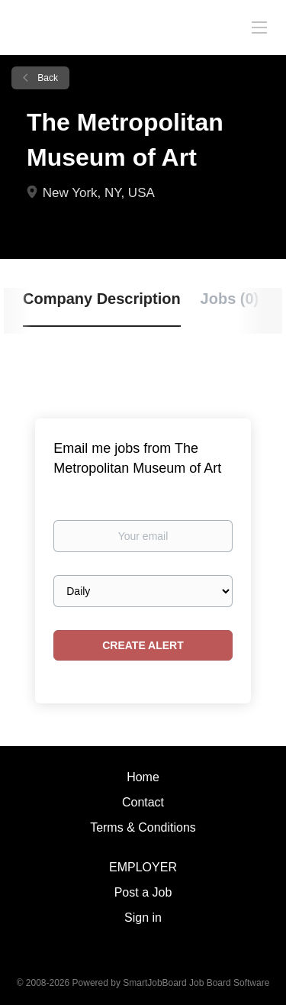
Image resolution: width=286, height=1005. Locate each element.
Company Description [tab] (102, 298)
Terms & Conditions (143, 827)
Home (143, 777)
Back (46, 78)
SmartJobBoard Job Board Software (196, 983)
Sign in (143, 917)
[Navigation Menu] (259, 26)
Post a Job (143, 892)
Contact (143, 802)
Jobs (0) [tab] (230, 298)
